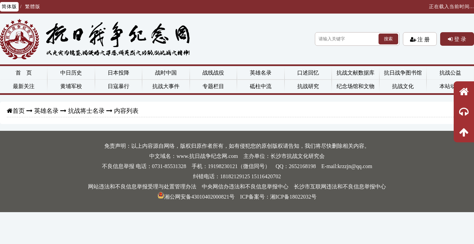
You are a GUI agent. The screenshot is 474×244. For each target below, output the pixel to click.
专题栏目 (213, 86)
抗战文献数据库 (355, 73)
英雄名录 (261, 73)
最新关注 (24, 86)
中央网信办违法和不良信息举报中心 (245, 186)
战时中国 (166, 73)
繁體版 (32, 6)
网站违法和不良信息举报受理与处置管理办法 (142, 186)
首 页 (24, 73)
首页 (19, 111)
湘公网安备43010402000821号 (196, 197)
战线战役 (213, 73)
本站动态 (450, 86)
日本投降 (118, 73)
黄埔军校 (71, 86)
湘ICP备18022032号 (293, 197)
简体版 (9, 6)
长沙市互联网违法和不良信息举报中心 (340, 186)
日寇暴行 (118, 86)
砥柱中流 (261, 86)
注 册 (423, 39)
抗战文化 (403, 86)
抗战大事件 (165, 86)
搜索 (388, 38)
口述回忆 (308, 73)
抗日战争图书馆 (403, 73)
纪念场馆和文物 (355, 86)
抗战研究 (308, 86)
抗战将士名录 (86, 110)
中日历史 (71, 73)
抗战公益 (450, 73)
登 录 (459, 39)
